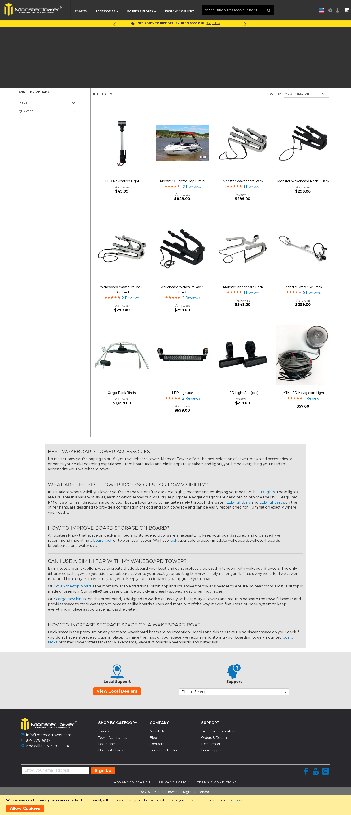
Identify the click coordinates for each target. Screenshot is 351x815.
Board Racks (108, 744)
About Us (157, 731)
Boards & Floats (110, 750)
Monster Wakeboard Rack (243, 181)
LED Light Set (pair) (242, 393)
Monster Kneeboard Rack (243, 287)
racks (174, 540)
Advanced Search (132, 782)
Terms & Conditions (217, 782)
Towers (103, 731)
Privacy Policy (173, 782)
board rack (102, 540)
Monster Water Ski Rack (303, 287)
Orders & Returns (214, 738)
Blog (153, 738)
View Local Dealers (117, 691)
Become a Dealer (163, 750)
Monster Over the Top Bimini (182, 181)
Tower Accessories (112, 738)
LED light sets (271, 502)
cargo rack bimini (71, 599)
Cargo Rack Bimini (122, 393)
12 (191, 187)
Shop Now (213, 23)
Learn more (234, 800)
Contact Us (158, 744)
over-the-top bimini (73, 586)
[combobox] (238, 10)
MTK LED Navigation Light (303, 393)
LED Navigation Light (122, 181)
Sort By (275, 93)
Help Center (210, 744)
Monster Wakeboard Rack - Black (303, 181)
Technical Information (218, 731)
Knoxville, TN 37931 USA (47, 746)
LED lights (266, 492)
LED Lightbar (182, 393)
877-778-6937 (38, 740)
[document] (176, 805)
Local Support (212, 750)
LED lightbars (239, 502)
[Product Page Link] (122, 143)
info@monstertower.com (48, 735)
